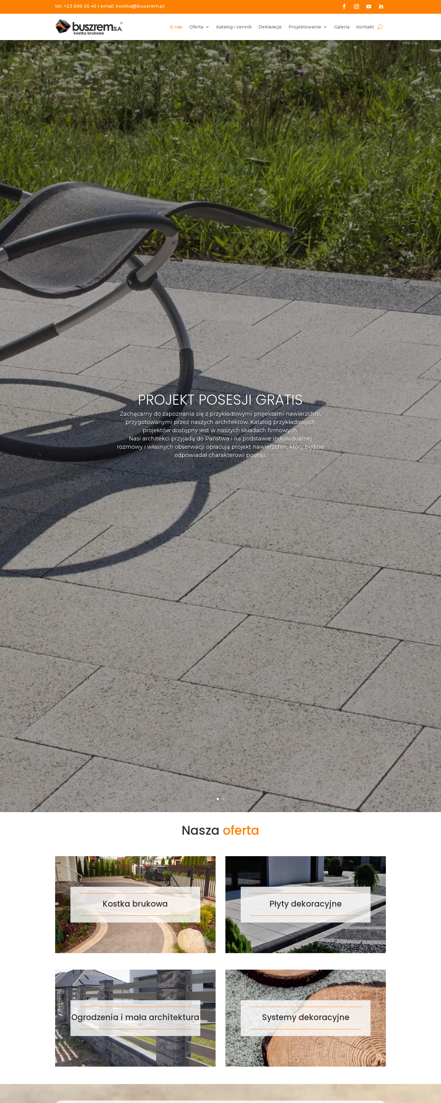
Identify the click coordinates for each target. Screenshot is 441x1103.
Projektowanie (304, 27)
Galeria (341, 27)
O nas (176, 27)
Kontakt (365, 27)
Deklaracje (270, 27)
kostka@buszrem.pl (140, 6)
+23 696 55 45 (80, 6)
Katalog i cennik (234, 27)
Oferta (196, 27)
